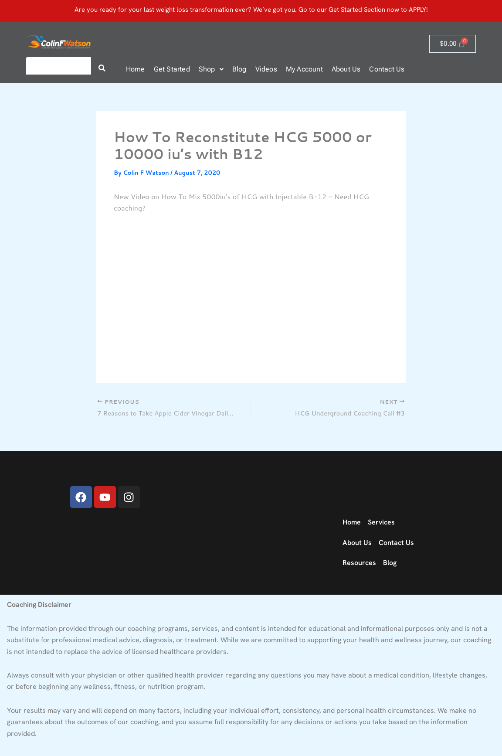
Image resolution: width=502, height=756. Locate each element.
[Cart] (452, 44)
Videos (266, 69)
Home (135, 69)
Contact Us (386, 69)
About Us (346, 69)
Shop (211, 69)
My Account (304, 69)
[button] (211, 69)
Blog (239, 69)
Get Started (172, 69)
